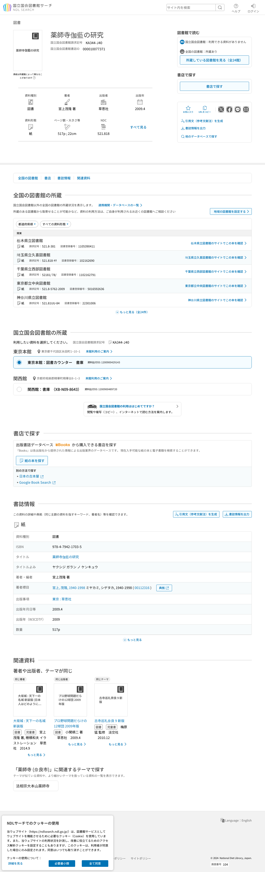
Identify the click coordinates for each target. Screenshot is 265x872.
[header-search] (195, 7)
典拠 (164, 588)
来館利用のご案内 (100, 351)
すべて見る (138, 127)
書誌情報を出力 (193, 128)
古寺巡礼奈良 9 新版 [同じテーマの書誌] (109, 720)
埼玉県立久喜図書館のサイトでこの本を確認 (216, 257)
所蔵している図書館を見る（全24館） (214, 60)
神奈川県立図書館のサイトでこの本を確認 (218, 299)
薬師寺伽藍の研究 (65, 556)
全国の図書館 (28, 177)
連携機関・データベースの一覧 (121, 205)
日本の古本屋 (31, 476)
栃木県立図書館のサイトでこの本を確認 (219, 243)
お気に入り (188, 109)
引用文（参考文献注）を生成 (202, 121)
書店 (47, 177)
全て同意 (95, 863)
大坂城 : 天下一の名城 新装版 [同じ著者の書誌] (29, 723)
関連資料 (83, 177)
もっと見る (37, 754)
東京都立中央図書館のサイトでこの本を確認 (216, 285)
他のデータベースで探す (199, 136)
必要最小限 (62, 863)
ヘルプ (236, 7)
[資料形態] (55, 224)
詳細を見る (15, 863)
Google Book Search (37, 482)
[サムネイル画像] (30, 699)
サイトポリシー (141, 858)
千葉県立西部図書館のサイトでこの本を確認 (216, 271)
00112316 (142, 587)
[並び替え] (27, 224)
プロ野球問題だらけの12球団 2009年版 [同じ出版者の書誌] (70, 723)
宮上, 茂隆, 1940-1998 (68, 587)
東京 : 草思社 (61, 598)
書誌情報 (64, 177)
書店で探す (214, 86)
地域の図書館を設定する (232, 211)
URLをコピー (205, 109)
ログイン (253, 7)
